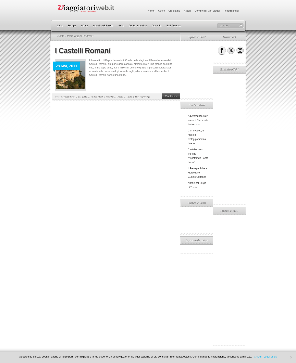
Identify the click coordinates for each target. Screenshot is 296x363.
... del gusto (81, 96)
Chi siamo (174, 10)
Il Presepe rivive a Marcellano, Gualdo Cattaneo (197, 172)
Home (151, 10)
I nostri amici (231, 10)
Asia (120, 25)
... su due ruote (95, 96)
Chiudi (257, 356)
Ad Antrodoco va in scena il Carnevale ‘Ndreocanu (198, 120)
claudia (69, 96)
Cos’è (161, 10)
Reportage (145, 96)
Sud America (173, 25)
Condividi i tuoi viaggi (207, 10)
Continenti (109, 96)
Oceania (156, 25)
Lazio (136, 96)
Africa (84, 25)
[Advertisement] (196, 69)
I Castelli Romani (82, 51)
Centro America (137, 25)
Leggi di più (270, 356)
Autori (187, 10)
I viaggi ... (120, 96)
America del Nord (103, 25)
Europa (71, 25)
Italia (59, 25)
